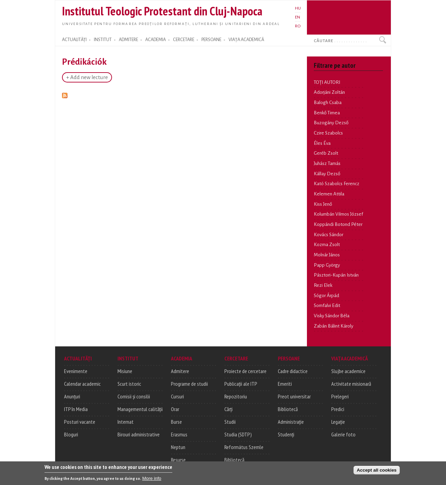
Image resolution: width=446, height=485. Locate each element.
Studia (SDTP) (238, 434)
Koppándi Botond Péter (338, 224)
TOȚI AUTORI (327, 82)
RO (298, 26)
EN (297, 17)
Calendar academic (82, 383)
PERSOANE (211, 39)
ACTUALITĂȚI (74, 39)
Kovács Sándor (328, 234)
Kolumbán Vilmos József (338, 214)
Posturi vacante (79, 421)
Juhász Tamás (327, 163)
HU (298, 8)
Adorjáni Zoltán (329, 92)
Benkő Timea (327, 112)
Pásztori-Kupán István (336, 275)
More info (151, 479)
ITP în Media (76, 409)
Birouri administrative (138, 434)
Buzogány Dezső (331, 122)
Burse (176, 421)
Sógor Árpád (326, 295)
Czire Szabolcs (328, 133)
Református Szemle (243, 447)
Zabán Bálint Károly (333, 326)
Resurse (178, 459)
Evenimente (75, 371)
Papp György (327, 265)
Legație (338, 421)
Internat (125, 421)
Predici (337, 409)
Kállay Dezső (327, 173)
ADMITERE (128, 39)
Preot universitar (294, 396)
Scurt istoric (129, 383)
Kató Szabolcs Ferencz (336, 183)
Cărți (228, 409)
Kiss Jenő (323, 204)
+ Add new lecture (87, 77)
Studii (230, 421)
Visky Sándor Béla (331, 315)
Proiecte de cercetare (245, 371)
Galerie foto (343, 434)
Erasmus (179, 434)
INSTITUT (103, 39)
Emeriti (285, 383)
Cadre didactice (293, 371)
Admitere (180, 371)
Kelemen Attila (329, 193)
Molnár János (327, 254)
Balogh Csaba (328, 102)
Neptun (178, 447)
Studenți (286, 434)
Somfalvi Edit (327, 305)
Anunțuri (72, 396)
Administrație (291, 421)
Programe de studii (189, 383)
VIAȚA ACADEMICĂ (246, 39)
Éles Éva (322, 143)
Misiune (124, 371)
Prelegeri (340, 396)
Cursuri (177, 396)
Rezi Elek (323, 285)
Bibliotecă (234, 459)
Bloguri (71, 434)
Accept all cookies (376, 471)
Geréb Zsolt (326, 153)
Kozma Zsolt (327, 244)
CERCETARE (183, 39)
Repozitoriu (235, 396)
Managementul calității (140, 409)
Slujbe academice (348, 371)
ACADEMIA (155, 39)
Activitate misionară (351, 383)
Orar (175, 409)
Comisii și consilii (133, 396)
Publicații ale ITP (240, 383)
